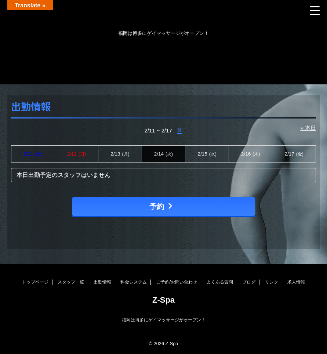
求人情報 (296, 282)
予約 (161, 206)
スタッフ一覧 (71, 282)
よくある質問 (220, 282)
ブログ (248, 282)
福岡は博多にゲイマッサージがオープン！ (164, 319)
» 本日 (308, 128)
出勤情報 (102, 282)
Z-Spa (163, 299)
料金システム (133, 282)
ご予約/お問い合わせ (176, 282)
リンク (271, 282)
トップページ (35, 282)
